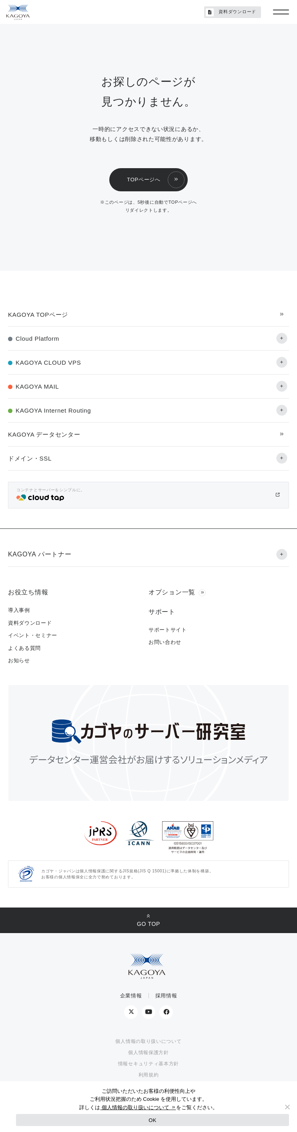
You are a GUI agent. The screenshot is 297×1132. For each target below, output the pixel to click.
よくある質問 (24, 648)
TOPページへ (143, 180)
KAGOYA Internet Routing (53, 410)
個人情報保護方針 (148, 1052)
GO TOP (148, 924)
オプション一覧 (171, 592)
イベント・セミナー (32, 635)
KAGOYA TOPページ (38, 314)
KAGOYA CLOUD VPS (48, 362)
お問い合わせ (164, 642)
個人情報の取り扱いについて (148, 1041)
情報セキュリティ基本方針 (148, 1063)
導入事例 (19, 610)
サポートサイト (167, 630)
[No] (287, 1107)
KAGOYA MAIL (37, 386)
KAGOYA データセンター (44, 434)
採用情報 (166, 996)
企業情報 (131, 996)
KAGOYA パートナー (39, 554)
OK (152, 1120)
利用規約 (148, 1075)
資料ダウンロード (231, 12)
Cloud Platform (37, 338)
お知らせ (19, 660)
